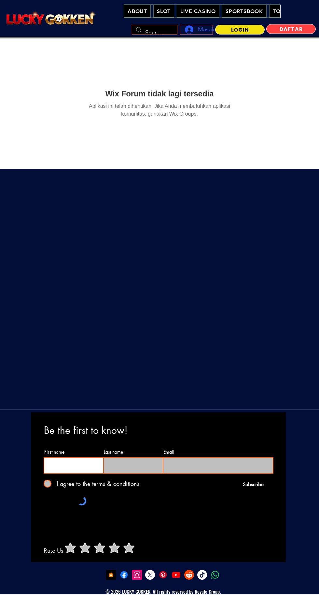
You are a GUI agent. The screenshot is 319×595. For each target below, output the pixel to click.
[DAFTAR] (291, 29)
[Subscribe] (253, 484)
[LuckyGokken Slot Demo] (111, 575)
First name (54, 452)
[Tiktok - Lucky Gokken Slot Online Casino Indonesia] (202, 575)
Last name (113, 452)
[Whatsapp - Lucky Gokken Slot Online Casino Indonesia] (215, 575)
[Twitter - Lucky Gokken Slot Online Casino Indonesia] (150, 575)
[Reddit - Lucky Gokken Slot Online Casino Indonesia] (189, 575)
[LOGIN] (240, 30)
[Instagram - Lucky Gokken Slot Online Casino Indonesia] (137, 575)
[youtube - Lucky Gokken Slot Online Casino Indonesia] (176, 575)
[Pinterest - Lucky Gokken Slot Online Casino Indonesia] (163, 575)
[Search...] (154, 33)
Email (168, 452)
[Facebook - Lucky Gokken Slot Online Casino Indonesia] (124, 575)
